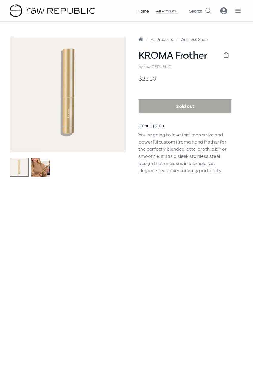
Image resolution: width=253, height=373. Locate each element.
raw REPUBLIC (157, 66)
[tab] (19, 167)
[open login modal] (223, 10)
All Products (167, 10)
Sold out (185, 106)
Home (143, 10)
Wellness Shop (194, 39)
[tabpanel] (68, 94)
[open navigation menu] (238, 10)
